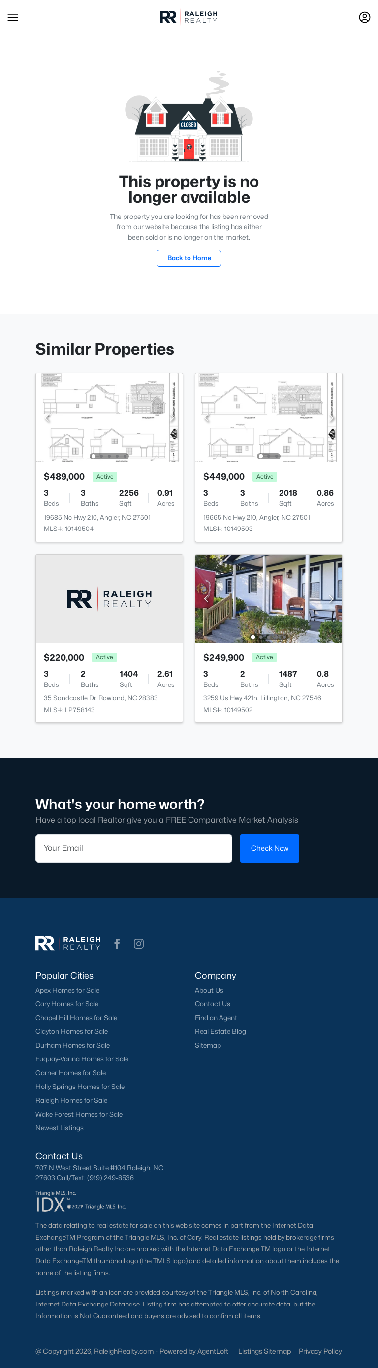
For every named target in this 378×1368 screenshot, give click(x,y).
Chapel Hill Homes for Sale (76, 1018)
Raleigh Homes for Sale (71, 1100)
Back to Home (189, 258)
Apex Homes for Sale (67, 990)
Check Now (269, 848)
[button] (13, 17)
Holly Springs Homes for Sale (80, 1086)
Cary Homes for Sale (66, 1004)
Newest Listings (59, 1128)
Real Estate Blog (220, 1031)
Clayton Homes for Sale (71, 1031)
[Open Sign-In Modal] (364, 17)
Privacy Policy (320, 1351)
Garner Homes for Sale (70, 1073)
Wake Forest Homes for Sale (79, 1114)
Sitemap (208, 1045)
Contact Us (212, 1004)
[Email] (133, 848)
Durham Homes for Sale (72, 1045)
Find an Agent (216, 1018)
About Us (209, 990)
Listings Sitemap (264, 1351)
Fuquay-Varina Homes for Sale (81, 1059)
